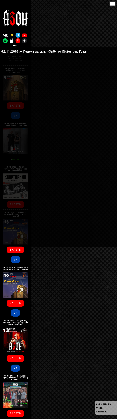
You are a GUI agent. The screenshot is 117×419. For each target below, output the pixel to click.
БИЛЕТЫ (15, 250)
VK (15, 259)
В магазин (101, 411)
